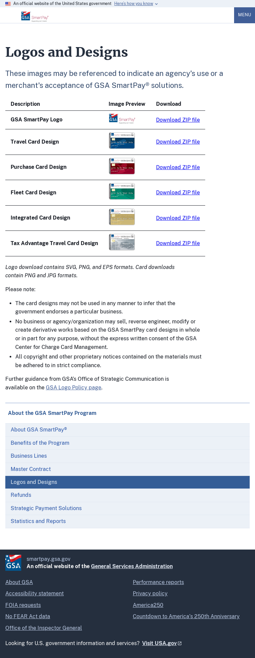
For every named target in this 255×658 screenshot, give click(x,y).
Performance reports (158, 582)
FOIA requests (23, 605)
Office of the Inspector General (43, 628)
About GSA (19, 582)
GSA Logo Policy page (73, 387)
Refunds (21, 495)
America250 (148, 605)
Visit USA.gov (159, 643)
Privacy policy (150, 593)
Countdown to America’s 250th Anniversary (186, 616)
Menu (244, 14)
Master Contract (31, 469)
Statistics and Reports (38, 521)
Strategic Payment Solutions (46, 508)
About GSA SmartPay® (39, 430)
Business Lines (29, 456)
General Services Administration (132, 566)
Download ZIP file (178, 120)
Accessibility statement (34, 593)
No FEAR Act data (27, 616)
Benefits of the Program (40, 443)
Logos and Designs (34, 482)
